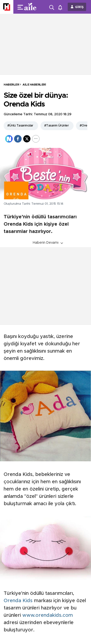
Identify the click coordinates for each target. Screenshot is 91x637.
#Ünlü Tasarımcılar (20, 125)
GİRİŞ (79, 7)
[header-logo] (32, 7)
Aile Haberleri (34, 84)
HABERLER (11, 84)
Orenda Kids (18, 600)
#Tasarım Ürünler (56, 125)
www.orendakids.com (47, 615)
